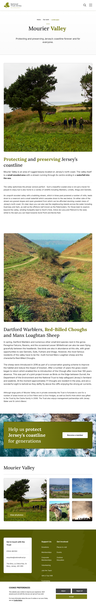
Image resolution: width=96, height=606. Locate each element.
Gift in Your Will (47, 576)
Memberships (46, 552)
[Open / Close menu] (89, 5)
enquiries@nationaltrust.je (16, 557)
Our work (46, 19)
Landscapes (55, 20)
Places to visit (62, 547)
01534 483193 (12, 551)
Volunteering (46, 565)
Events (59, 552)
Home (39, 19)
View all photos (16, 515)
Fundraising (45, 581)
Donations (45, 547)
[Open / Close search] (83, 5)
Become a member (75, 435)
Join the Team (46, 570)
